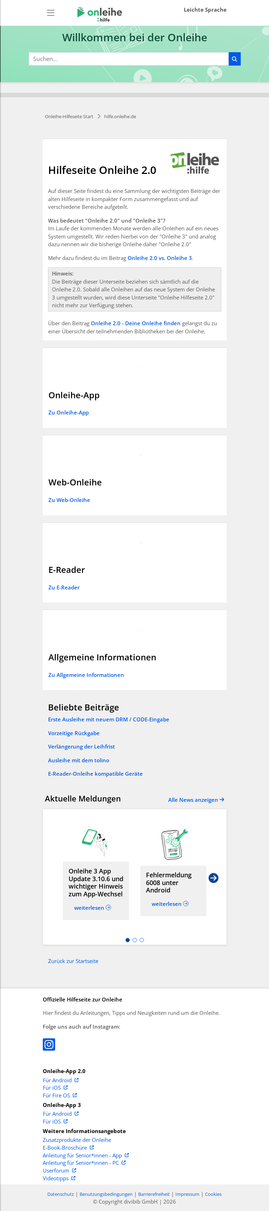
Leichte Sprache (205, 9)
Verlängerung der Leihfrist (81, 746)
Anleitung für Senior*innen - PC (84, 1163)
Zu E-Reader (64, 587)
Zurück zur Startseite (73, 960)
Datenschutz (60, 1194)
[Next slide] (213, 877)
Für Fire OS (60, 1095)
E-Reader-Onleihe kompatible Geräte (95, 773)
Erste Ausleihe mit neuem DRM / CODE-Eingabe (108, 719)
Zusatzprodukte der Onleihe (77, 1140)
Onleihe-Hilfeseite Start (69, 116)
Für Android (60, 1080)
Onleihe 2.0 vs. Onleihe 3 (160, 257)
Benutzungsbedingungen (106, 1194)
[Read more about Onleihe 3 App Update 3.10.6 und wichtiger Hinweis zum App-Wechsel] (96, 841)
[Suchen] (234, 59)
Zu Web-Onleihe (69, 499)
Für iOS (55, 1087)
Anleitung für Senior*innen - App (86, 1155)
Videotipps (59, 1178)
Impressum (187, 1194)
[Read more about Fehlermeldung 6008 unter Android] (173, 845)
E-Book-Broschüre (68, 1147)
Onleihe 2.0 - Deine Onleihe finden (136, 323)
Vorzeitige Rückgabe (74, 733)
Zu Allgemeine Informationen (86, 674)
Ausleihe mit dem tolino (78, 760)
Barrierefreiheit (154, 1194)
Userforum (59, 1170)
